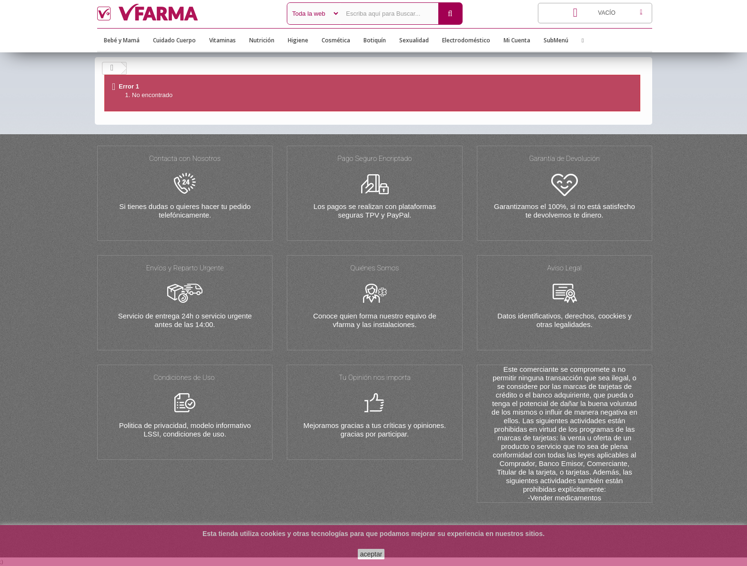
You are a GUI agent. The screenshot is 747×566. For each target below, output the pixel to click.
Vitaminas (222, 40)
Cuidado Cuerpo (174, 40)
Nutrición (261, 40)
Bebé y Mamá (122, 40)
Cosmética (336, 40)
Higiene (298, 40)
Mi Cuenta (517, 40)
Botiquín (374, 40)
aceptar (371, 554)
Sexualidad (414, 40)
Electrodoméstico (466, 40)
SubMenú (556, 40)
